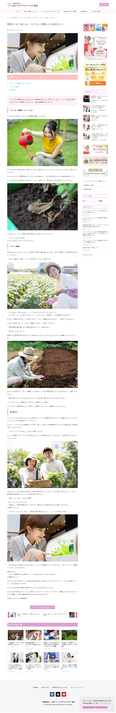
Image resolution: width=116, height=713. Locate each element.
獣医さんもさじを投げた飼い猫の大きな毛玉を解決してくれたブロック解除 (51, 644)
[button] (103, 4)
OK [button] (95, 707)
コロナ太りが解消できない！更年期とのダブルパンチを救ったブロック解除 (15, 666)
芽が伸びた (13, 90)
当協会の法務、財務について (91, 247)
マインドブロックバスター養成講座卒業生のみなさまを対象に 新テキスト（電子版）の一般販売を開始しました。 (95, 233)
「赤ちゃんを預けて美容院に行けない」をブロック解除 (69, 666)
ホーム (18, 11)
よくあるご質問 (95, 11)
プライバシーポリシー (77, 687)
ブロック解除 (14, 86)
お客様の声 (84, 11)
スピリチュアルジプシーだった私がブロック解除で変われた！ (51, 666)
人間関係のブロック (95, 100)
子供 (102, 128)
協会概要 (34, 687)
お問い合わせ (45, 687)
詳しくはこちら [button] (106, 703)
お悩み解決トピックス (17, 17)
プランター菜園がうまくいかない (21, 83)
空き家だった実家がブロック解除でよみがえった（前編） (69, 644)
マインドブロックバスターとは (50, 11)
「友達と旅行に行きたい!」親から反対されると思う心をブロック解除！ (99, 135)
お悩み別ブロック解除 (70, 11)
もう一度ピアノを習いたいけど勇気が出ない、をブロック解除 (33, 666)
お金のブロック (94, 110)
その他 (25, 17)
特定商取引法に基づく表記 (59, 687)
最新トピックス (30, 11)
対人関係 (103, 100)
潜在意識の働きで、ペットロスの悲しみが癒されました (33, 644)
